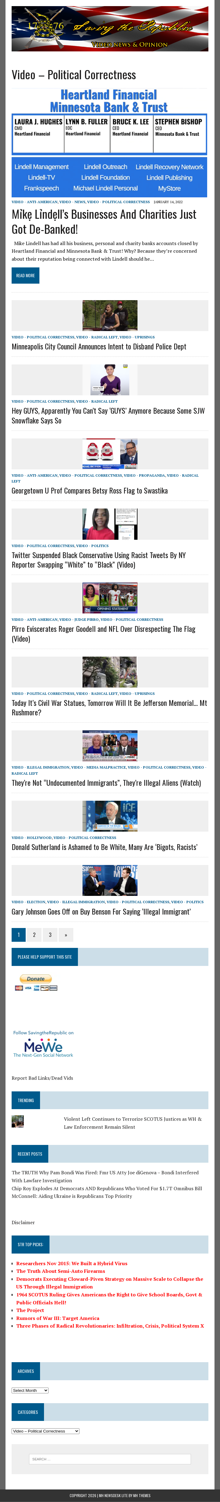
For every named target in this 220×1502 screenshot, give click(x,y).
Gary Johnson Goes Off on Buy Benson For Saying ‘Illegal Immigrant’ (100, 911)
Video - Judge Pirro (78, 619)
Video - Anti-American (34, 201)
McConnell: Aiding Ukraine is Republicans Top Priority (71, 1196)
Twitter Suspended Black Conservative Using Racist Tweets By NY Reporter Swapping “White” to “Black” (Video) (98, 560)
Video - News (72, 201)
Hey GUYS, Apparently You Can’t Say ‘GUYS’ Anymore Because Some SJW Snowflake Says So (107, 415)
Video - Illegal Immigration (40, 767)
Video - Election (28, 902)
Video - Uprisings (136, 337)
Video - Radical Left (96, 337)
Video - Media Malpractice (98, 767)
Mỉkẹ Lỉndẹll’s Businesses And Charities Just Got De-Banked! (103, 221)
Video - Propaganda (143, 475)
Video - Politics (91, 545)
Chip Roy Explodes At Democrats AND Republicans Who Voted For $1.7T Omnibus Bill (106, 1188)
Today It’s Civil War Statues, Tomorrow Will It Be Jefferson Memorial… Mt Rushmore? (109, 707)
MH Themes (142, 1496)
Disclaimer (22, 1222)
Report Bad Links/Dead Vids (41, 1078)
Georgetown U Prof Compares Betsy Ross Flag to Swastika (89, 490)
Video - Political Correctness (117, 201)
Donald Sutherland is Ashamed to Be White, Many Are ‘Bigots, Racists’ (104, 846)
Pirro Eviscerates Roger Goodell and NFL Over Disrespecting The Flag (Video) (103, 633)
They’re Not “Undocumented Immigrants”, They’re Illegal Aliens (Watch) (105, 782)
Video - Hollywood (31, 838)
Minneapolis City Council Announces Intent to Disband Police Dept (98, 346)
